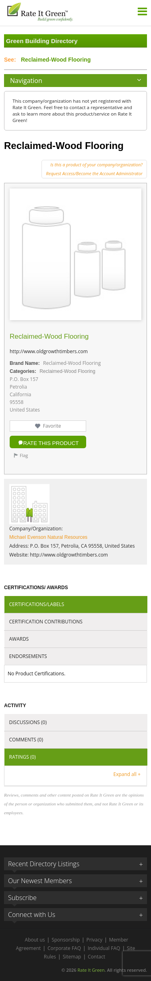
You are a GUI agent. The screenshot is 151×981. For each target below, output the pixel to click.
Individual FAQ (104, 948)
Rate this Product (51, 443)
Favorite (52, 425)
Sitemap (72, 956)
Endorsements (28, 656)
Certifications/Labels (36, 604)
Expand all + (127, 774)
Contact (96, 956)
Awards (19, 638)
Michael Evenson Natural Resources (48, 537)
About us (35, 939)
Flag (24, 455)
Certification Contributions (46, 621)
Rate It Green (90, 970)
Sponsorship (66, 939)
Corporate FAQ (64, 948)
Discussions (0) (28, 722)
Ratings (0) (22, 756)
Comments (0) (26, 739)
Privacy (95, 939)
